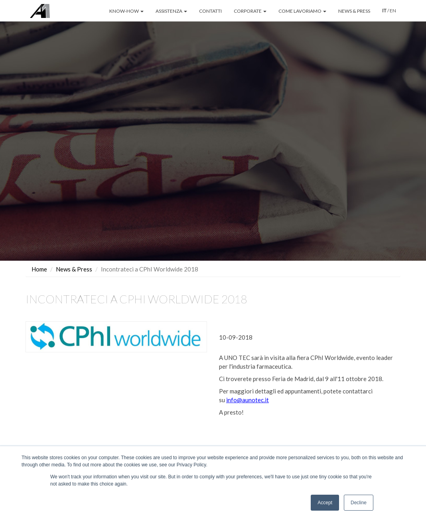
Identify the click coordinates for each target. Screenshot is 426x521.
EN (393, 11)
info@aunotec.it (247, 390)
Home (39, 259)
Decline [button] (359, 502)
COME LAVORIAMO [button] (302, 11)
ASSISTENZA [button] (171, 11)
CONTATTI (210, 11)
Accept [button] (325, 502)
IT (384, 11)
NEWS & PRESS (354, 11)
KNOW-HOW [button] (126, 11)
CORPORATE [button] (250, 11)
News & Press (74, 259)
